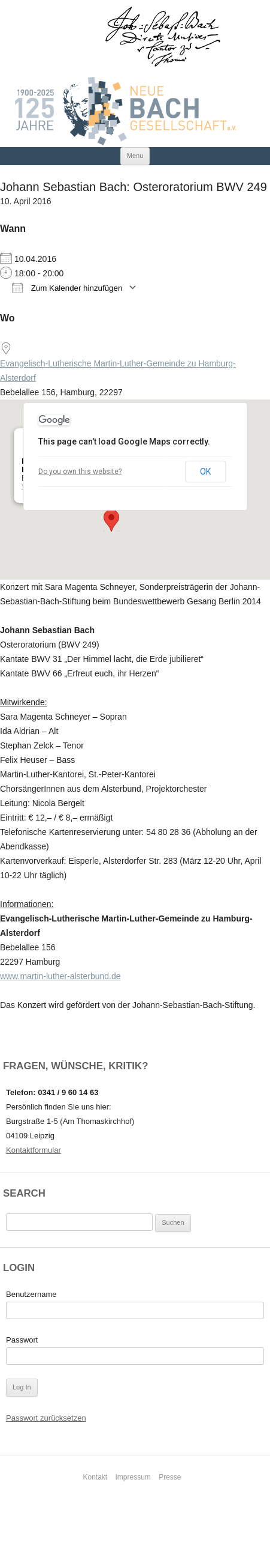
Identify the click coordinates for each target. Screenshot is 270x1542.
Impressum (133, 1477)
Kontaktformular (33, 1150)
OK (205, 471)
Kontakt (95, 1477)
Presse (170, 1477)
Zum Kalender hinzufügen (67, 287)
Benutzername (31, 1294)
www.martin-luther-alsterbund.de (60, 976)
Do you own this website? (80, 471)
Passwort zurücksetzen (46, 1417)
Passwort (22, 1339)
